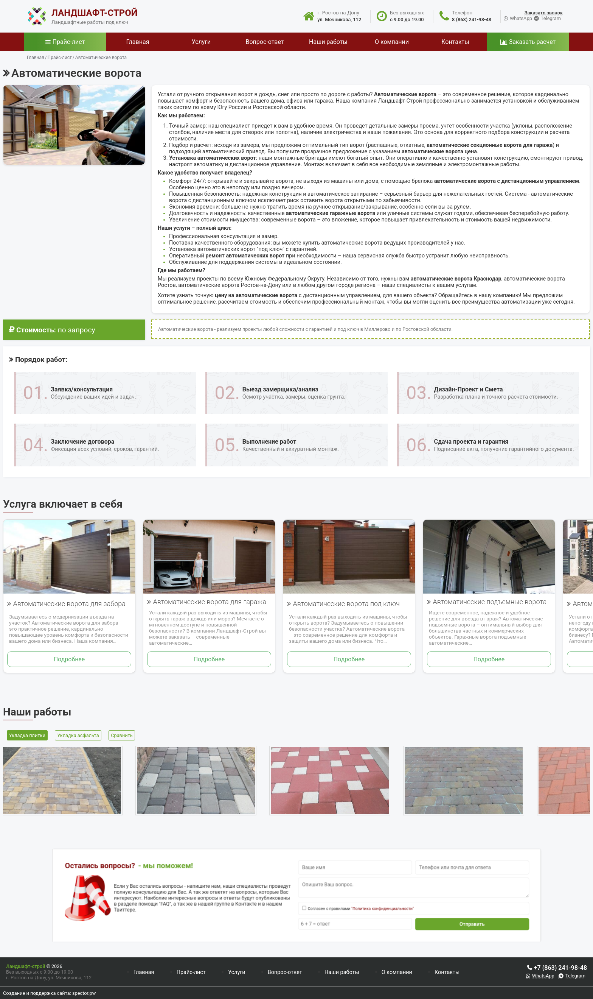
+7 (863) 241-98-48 (560, 967)
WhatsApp (521, 18)
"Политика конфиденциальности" (344, 902)
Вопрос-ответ (285, 972)
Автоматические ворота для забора (69, 604)
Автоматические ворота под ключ (346, 604)
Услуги (236, 972)
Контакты (447, 972)
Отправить (394, 911)
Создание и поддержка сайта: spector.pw (49, 993)
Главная (144, 972)
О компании (397, 972)
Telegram (551, 18)
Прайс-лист (69, 41)
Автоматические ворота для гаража (209, 602)
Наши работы (341, 972)
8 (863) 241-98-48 (471, 19)
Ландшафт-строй (25, 966)
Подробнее (69, 659)
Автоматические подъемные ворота (489, 602)
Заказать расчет (532, 41)
